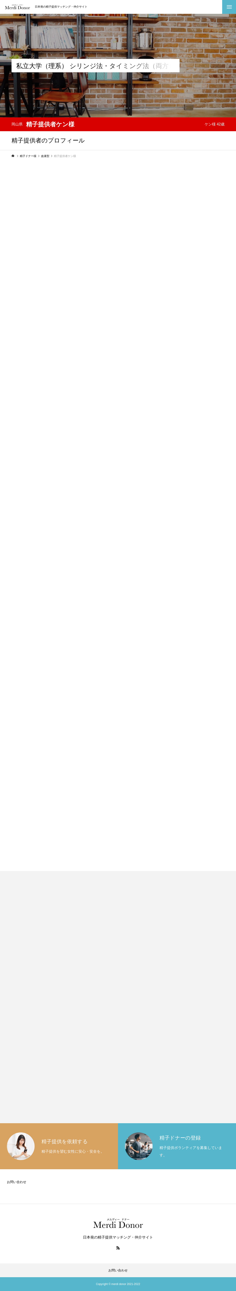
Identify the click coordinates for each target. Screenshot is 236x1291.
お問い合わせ (16, 1182)
